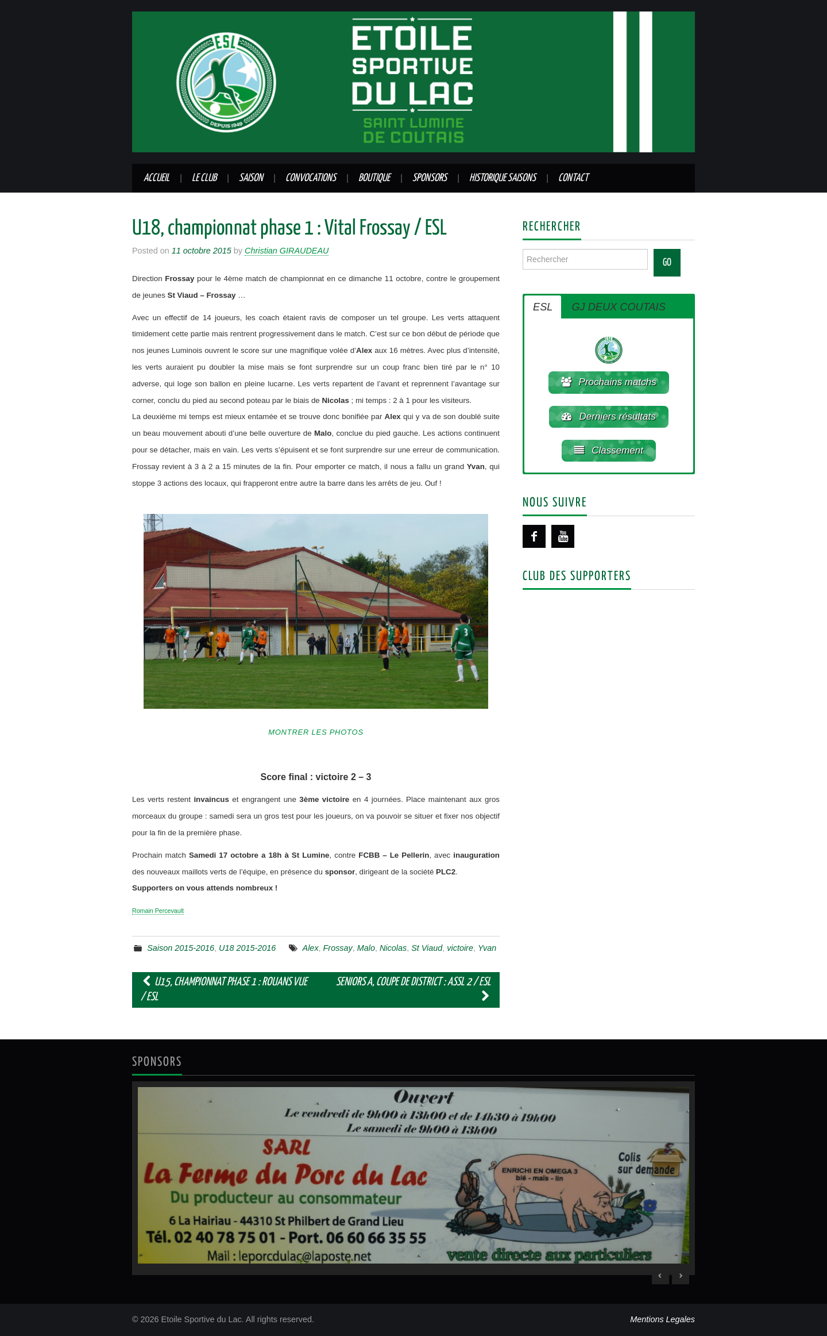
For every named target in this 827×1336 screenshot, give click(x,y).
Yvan (487, 948)
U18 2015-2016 (247, 948)
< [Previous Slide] (660, 1275)
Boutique (374, 178)
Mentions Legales (662, 1319)
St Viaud (426, 948)
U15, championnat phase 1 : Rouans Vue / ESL (224, 990)
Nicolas (393, 948)
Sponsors (429, 178)
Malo (366, 948)
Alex (311, 948)
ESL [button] (542, 307)
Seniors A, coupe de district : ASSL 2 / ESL (413, 990)
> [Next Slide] (680, 1275)
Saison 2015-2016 (180, 948)
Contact (573, 178)
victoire (460, 948)
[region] (413, 1178)
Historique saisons (502, 178)
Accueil (156, 178)
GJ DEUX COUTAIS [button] (618, 307)
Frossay (338, 948)
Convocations (310, 178)
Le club (204, 178)
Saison (251, 178)
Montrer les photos (316, 732)
